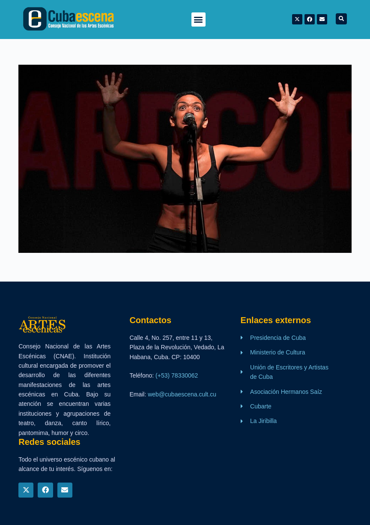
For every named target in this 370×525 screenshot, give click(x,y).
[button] (198, 19)
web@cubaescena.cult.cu (182, 394)
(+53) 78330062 (176, 375)
